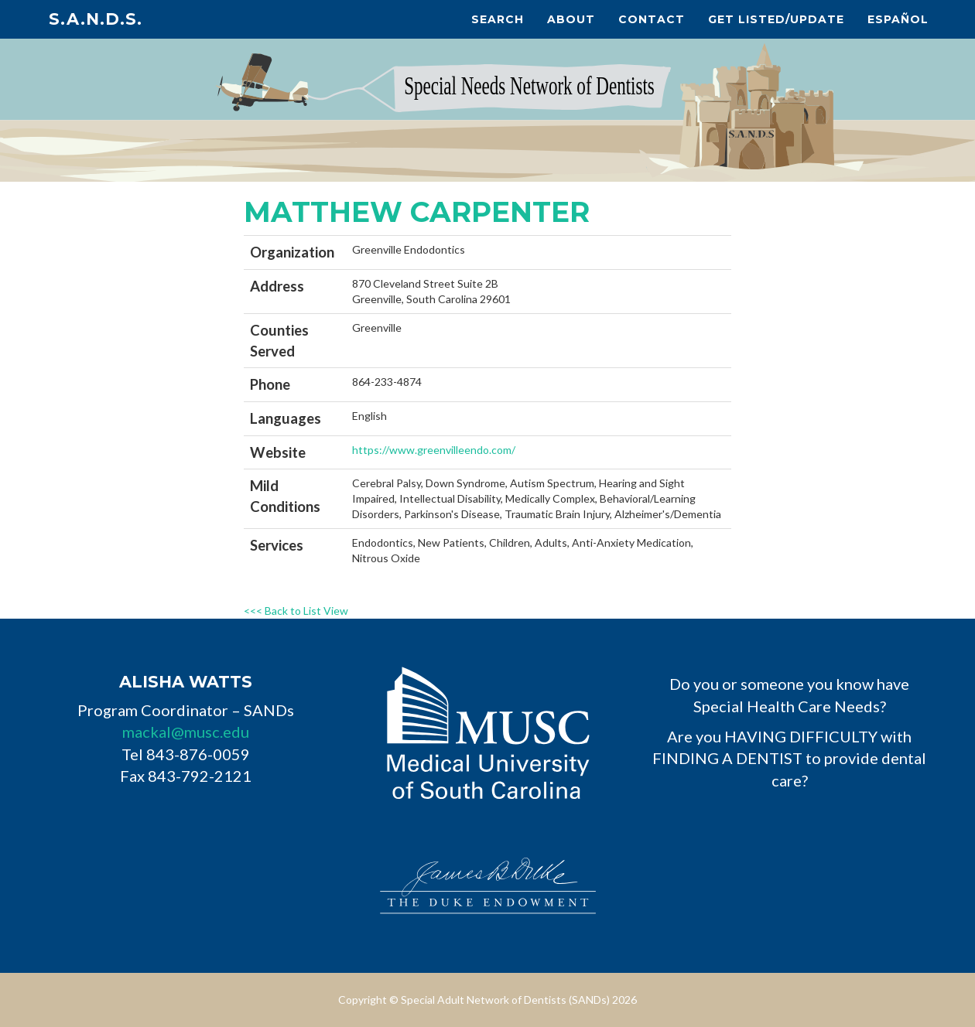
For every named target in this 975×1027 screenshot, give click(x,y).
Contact (651, 19)
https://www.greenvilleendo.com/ (433, 449)
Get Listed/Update (776, 19)
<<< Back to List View (296, 610)
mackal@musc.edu (185, 731)
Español (898, 19)
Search (497, 19)
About (571, 19)
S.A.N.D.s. (95, 19)
